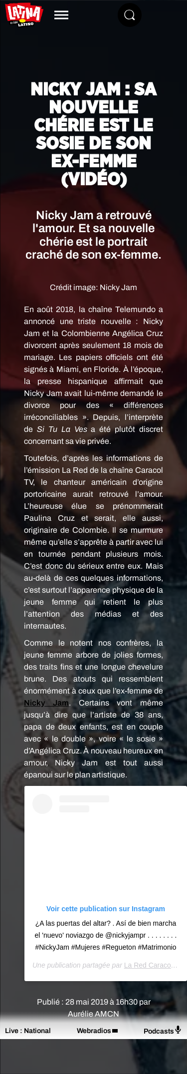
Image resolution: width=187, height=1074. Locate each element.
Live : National (28, 1031)
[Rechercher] (130, 15)
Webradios (94, 1031)
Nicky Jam (46, 703)
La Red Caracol (148, 965)
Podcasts (163, 1030)
